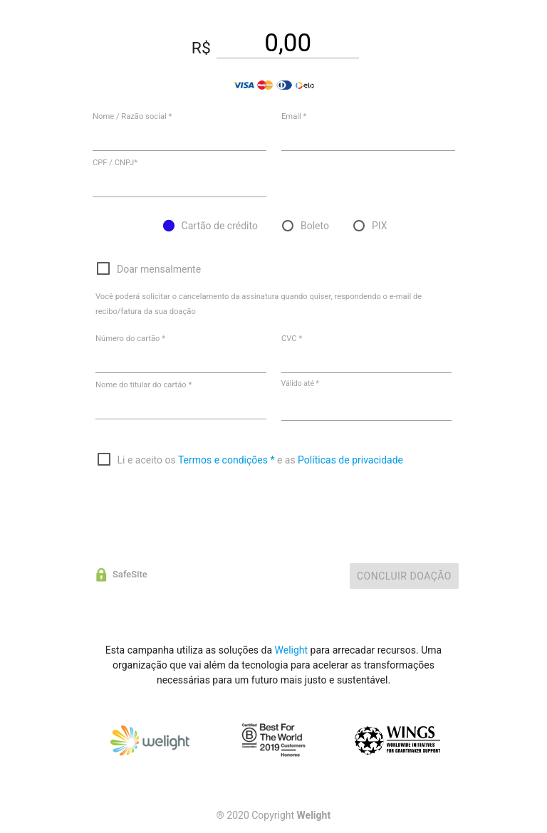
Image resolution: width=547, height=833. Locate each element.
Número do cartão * (130, 338)
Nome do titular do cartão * (143, 384)
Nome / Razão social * (132, 116)
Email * (293, 116)
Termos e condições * (226, 460)
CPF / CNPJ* (115, 162)
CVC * (291, 338)
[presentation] (204, 507)
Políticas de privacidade (350, 460)
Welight (291, 650)
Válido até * (300, 383)
